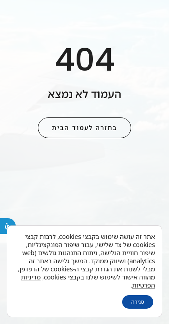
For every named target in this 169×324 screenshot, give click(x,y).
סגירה (137, 302)
